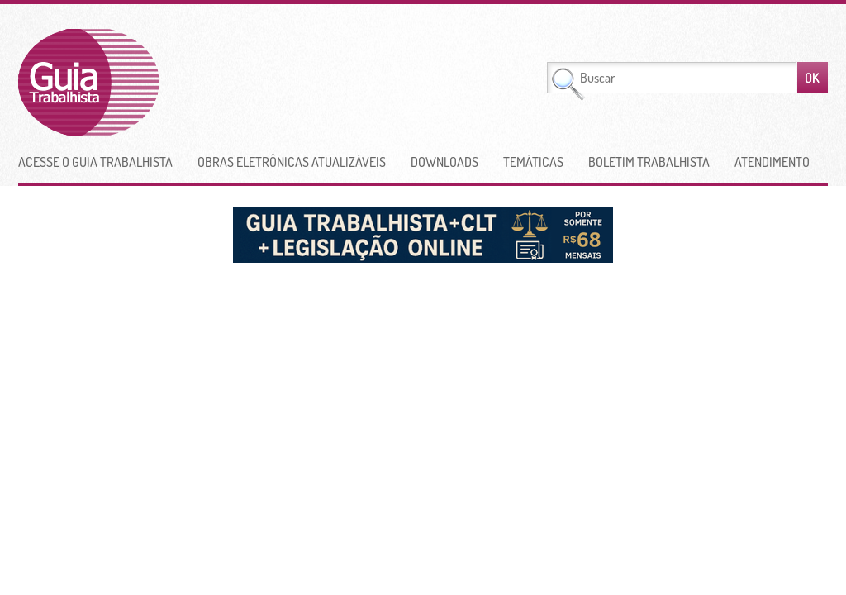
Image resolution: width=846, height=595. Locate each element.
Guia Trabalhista (149, 82)
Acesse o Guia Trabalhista (95, 162)
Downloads (444, 162)
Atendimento (772, 162)
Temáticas (533, 162)
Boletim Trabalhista (649, 162)
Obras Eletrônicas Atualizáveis (291, 162)
